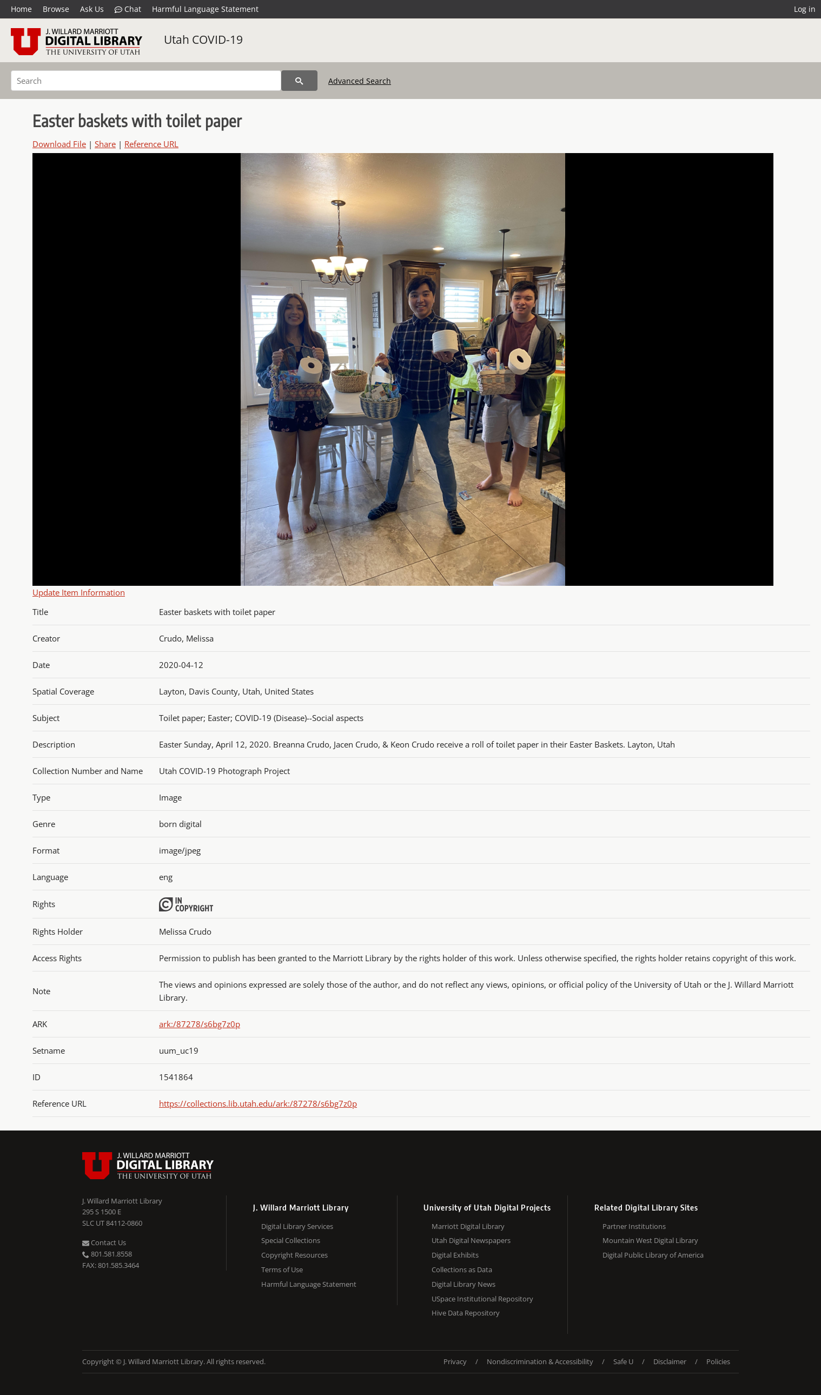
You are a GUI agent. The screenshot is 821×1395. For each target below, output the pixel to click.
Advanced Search (359, 81)
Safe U (623, 1361)
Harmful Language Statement (205, 9)
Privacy (455, 1361)
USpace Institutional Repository (482, 1299)
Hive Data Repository (466, 1313)
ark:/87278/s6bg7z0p (199, 1024)
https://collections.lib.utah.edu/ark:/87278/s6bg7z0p (258, 1103)
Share (105, 143)
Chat (128, 9)
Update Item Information (78, 592)
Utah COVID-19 (203, 39)
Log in (805, 9)
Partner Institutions (634, 1226)
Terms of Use (282, 1269)
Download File (59, 143)
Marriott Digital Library (468, 1226)
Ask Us (92, 9)
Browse (56, 9)
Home (21, 9)
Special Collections (290, 1240)
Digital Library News (463, 1284)
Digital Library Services (297, 1226)
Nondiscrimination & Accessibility (540, 1361)
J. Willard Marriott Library (122, 1201)
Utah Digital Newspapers (471, 1240)
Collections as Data (462, 1269)
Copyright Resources (294, 1255)
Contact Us (104, 1242)
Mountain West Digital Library (650, 1240)
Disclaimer (669, 1361)
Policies (718, 1361)
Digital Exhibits (455, 1255)
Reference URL (151, 143)
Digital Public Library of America (653, 1255)
